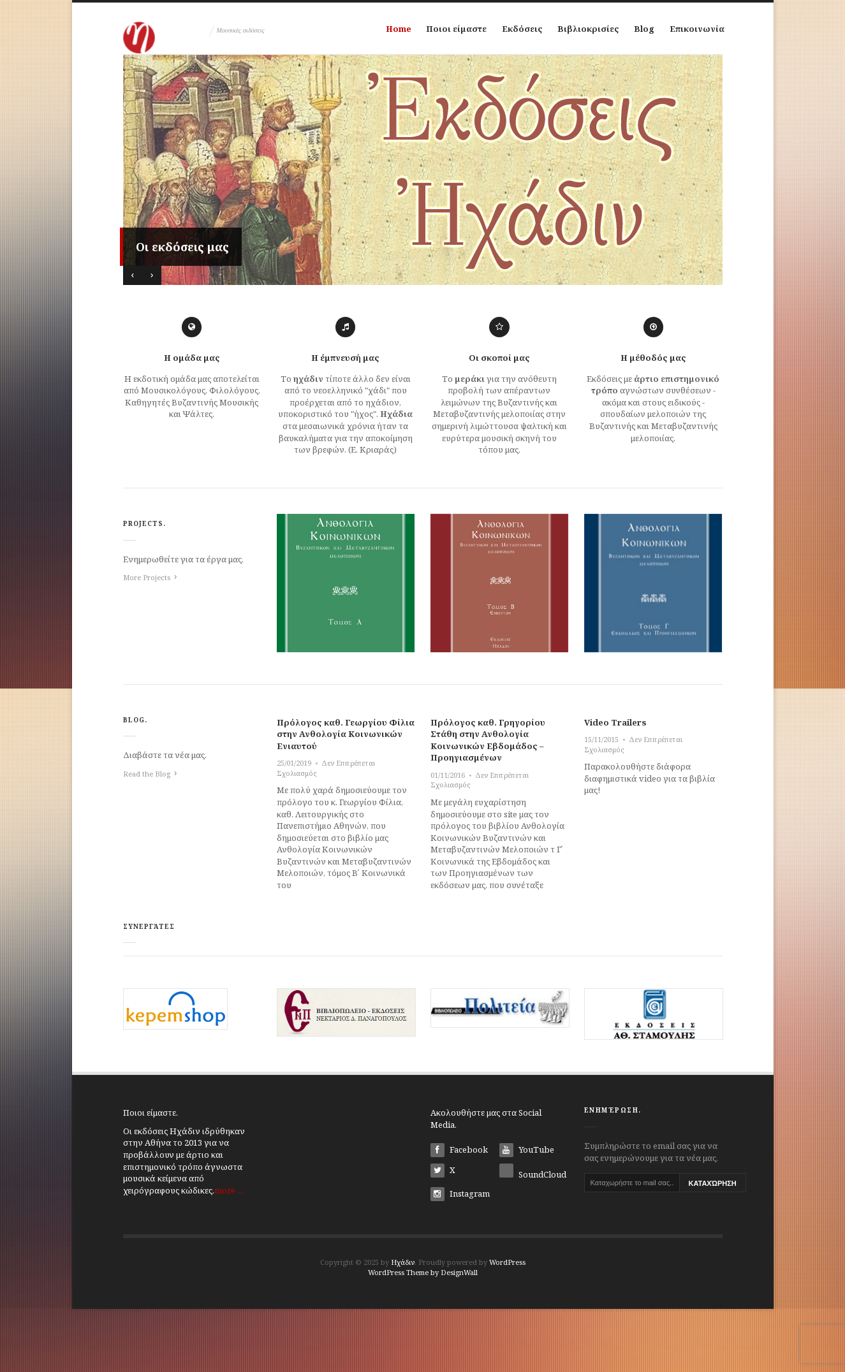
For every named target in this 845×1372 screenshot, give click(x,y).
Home (385, 31)
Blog (648, 31)
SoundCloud (532, 1236)
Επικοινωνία (399, 88)
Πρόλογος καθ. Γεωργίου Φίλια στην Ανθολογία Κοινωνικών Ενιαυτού (346, 796)
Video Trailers (615, 785)
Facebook (459, 1213)
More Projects (146, 640)
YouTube (526, 1213)
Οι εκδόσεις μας (182, 309)
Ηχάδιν (403, 1325)
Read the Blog (146, 837)
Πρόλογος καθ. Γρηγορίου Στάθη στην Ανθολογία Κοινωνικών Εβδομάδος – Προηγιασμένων (487, 802)
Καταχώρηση (713, 1246)
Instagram (460, 1257)
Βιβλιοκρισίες (588, 31)
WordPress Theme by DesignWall (423, 1335)
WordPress (507, 1325)
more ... (228, 1253)
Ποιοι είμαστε (447, 31)
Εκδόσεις (517, 31)
